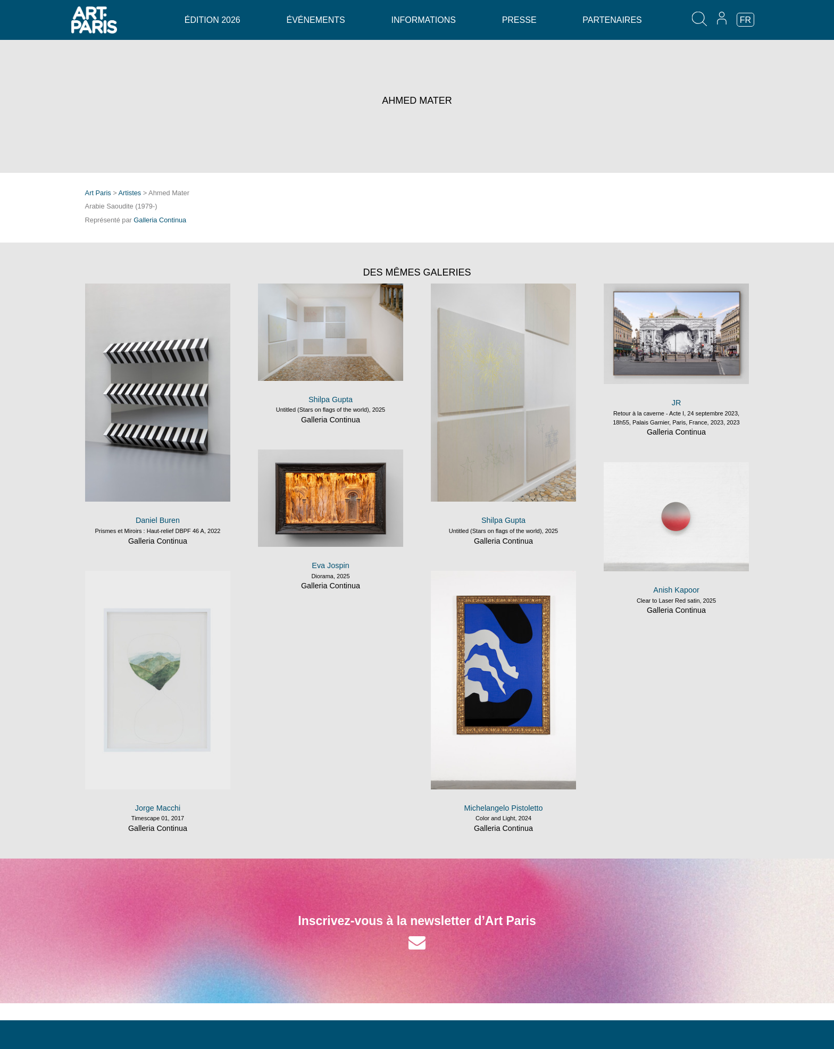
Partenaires (611, 19)
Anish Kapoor (676, 590)
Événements (315, 19)
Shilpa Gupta (330, 399)
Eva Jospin (330, 565)
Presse (519, 19)
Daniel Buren (158, 520)
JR (676, 402)
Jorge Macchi (158, 808)
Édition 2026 (212, 19)
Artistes (130, 193)
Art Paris (98, 193)
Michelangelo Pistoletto (503, 808)
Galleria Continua (160, 220)
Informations (423, 19)
